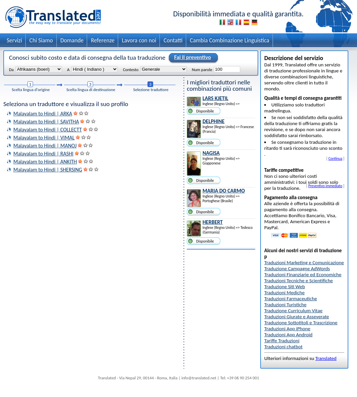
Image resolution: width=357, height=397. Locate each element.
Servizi (14, 40)
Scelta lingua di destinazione (90, 89)
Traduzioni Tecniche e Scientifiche (298, 281)
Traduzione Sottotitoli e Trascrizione (300, 323)
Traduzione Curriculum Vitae (293, 311)
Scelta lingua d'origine (31, 89)
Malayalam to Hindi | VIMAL (44, 137)
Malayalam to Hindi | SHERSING (47, 169)
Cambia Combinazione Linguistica (229, 40)
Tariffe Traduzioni (281, 341)
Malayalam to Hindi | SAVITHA (46, 121)
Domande (72, 40)
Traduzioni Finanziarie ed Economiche (302, 275)
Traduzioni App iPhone (287, 329)
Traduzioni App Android (288, 335)
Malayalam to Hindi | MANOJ (45, 145)
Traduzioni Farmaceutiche (290, 299)
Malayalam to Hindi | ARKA (42, 113)
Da (11, 69)
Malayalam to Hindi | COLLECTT (47, 129)
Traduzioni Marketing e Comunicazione (304, 263)
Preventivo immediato (325, 185)
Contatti (173, 40)
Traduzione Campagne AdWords (297, 269)
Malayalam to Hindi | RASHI (43, 153)
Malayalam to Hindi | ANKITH (45, 161)
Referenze (102, 40)
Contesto (130, 69)
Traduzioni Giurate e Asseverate (296, 317)
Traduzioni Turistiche (285, 305)
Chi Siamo (41, 40)
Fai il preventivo (191, 58)
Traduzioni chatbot (283, 347)
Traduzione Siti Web (284, 287)
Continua (335, 158)
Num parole (202, 69)
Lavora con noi (139, 40)
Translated (326, 358)
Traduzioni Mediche (284, 293)
